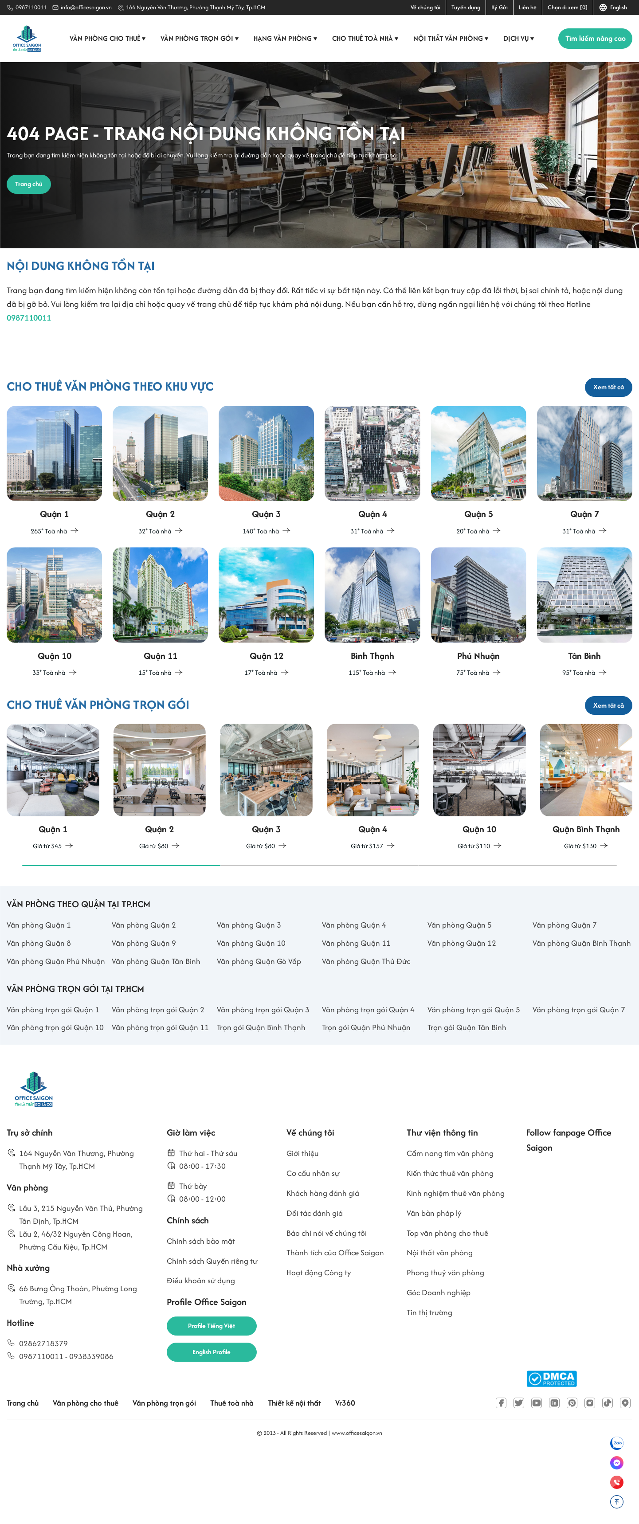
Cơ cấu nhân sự (314, 1245)
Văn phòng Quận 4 (355, 964)
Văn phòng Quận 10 (252, 983)
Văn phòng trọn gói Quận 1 (54, 1079)
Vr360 (358, 1474)
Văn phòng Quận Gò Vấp (261, 1016)
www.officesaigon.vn (357, 1503)
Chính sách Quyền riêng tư (214, 1337)
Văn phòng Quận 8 (40, 983)
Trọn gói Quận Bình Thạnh (262, 1098)
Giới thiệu (303, 1224)
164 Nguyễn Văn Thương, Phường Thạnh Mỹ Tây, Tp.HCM (196, 7)
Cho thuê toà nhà (363, 38)
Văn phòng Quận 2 (145, 964)
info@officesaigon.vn (86, 7)
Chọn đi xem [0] (568, 7)
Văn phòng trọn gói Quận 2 (159, 1079)
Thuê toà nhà (241, 1474)
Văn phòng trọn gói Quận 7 (580, 1079)
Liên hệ (528, 7)
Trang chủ (23, 1474)
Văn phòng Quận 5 (460, 964)
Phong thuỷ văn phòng (446, 1350)
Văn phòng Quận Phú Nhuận (44, 1022)
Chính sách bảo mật (202, 1316)
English (613, 7)
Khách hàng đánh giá (324, 1266)
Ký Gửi (499, 7)
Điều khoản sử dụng (202, 1357)
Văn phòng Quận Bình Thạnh (571, 990)
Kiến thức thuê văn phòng (452, 1245)
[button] (121, 903)
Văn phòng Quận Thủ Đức (368, 1016)
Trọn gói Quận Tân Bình (468, 1098)
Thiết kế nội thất (306, 1474)
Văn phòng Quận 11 (357, 983)
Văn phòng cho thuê (106, 38)
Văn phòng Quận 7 (566, 964)
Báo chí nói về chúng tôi (327, 1308)
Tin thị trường (430, 1391)
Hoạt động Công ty (319, 1350)
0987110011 (31, 7)
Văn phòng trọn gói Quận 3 (264, 1079)
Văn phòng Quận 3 (250, 964)
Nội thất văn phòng (449, 38)
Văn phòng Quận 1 (40, 964)
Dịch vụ (517, 38)
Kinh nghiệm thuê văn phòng (458, 1266)
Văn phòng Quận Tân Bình (158, 1016)
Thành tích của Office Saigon (337, 1329)
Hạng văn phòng (283, 38)
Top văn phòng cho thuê (449, 1308)
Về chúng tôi (425, 7)
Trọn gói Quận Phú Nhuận (367, 1098)
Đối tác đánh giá (315, 1287)
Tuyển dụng (465, 7)
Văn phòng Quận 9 (145, 983)
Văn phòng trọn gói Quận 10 (56, 1098)
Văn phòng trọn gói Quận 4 (369, 1079)
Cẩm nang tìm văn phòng (452, 1224)
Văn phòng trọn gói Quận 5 (475, 1079)
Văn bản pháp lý (435, 1287)
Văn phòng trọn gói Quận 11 (162, 1098)
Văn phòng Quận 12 (462, 983)
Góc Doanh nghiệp (440, 1370)
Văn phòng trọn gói (198, 38)
